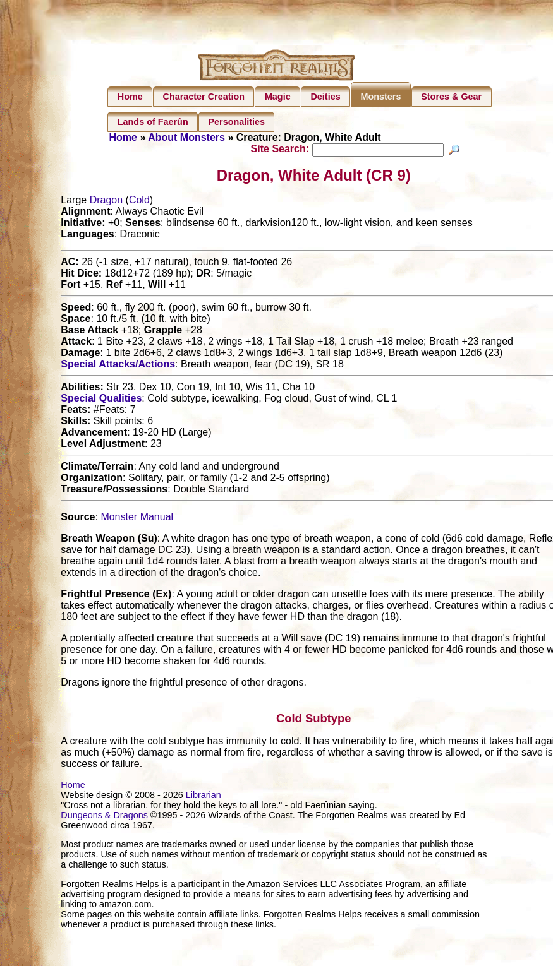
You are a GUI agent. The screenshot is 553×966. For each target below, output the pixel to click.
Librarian (203, 797)
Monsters (380, 97)
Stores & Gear (451, 97)
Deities (325, 97)
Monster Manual (136, 518)
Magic (278, 97)
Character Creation (204, 97)
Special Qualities (101, 400)
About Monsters (186, 137)
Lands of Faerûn (153, 122)
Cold (139, 201)
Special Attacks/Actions (118, 366)
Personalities (236, 122)
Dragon (106, 201)
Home (130, 97)
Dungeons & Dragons (104, 817)
